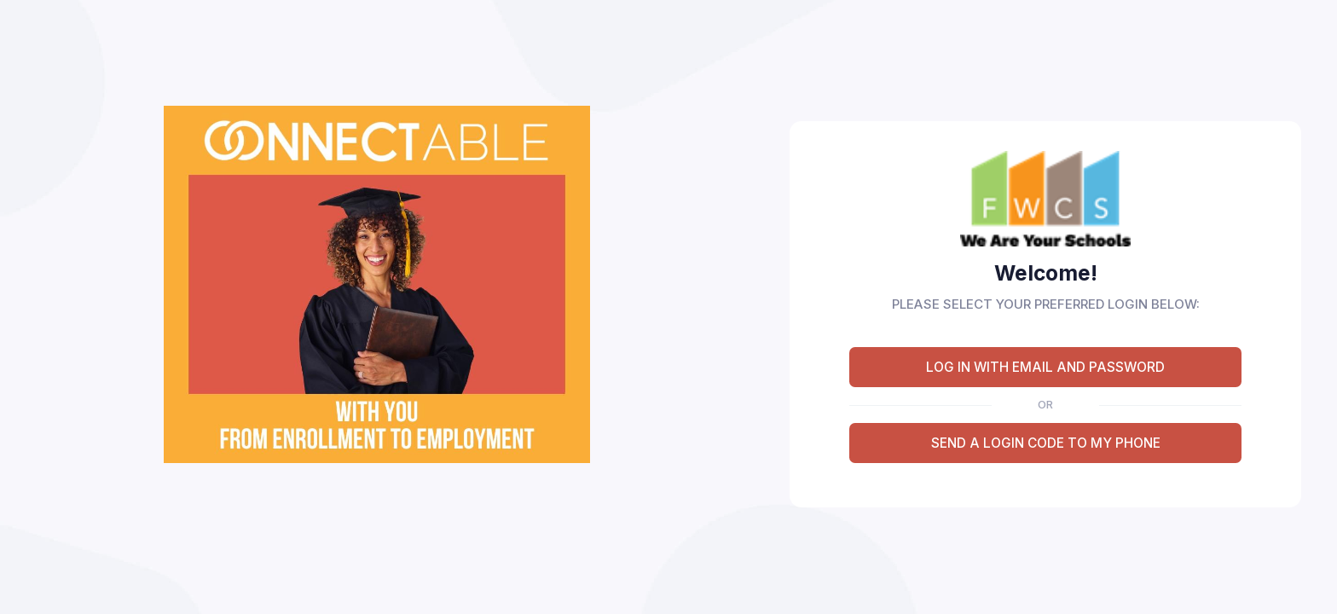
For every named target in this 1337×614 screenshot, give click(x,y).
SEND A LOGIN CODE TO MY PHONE (1045, 443)
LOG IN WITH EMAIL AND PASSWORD (1045, 367)
